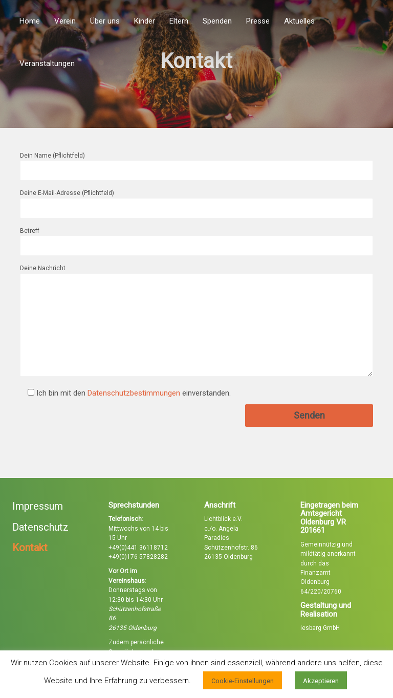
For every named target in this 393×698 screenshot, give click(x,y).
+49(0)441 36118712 (138, 547)
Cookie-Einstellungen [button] (242, 681)
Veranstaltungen (47, 63)
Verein (65, 21)
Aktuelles (299, 21)
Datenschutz (40, 527)
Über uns (105, 21)
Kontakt (30, 547)
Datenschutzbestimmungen (134, 393)
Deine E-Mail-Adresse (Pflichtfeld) (196, 200)
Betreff (196, 238)
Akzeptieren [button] (321, 681)
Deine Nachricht (196, 321)
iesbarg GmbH (320, 627)
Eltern (178, 21)
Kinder (144, 21)
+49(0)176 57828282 (138, 556)
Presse (258, 21)
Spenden (217, 21)
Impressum (37, 506)
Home (29, 21)
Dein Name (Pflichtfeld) (196, 163)
